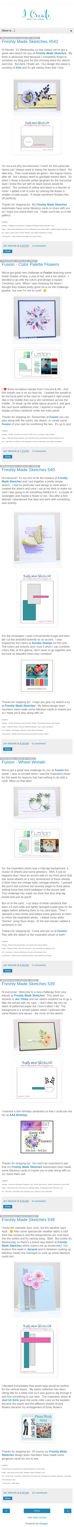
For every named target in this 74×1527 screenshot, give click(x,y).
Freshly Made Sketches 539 (28, 983)
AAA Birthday (18, 1115)
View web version (37, 1517)
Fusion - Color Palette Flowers (30, 264)
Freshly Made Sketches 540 (28, 469)
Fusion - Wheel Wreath (23, 762)
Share (7, 251)
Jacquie (32, 1249)
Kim (18, 67)
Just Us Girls (10, 1400)
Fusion (54, 417)
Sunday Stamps (42, 643)
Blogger (43, 1523)
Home (37, 1511)
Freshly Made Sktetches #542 (30, 41)
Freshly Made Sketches (51, 53)
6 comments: (39, 743)
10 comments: (40, 1492)
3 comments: (39, 245)
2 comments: (39, 965)
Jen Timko (21, 999)
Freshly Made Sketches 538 (28, 1219)
